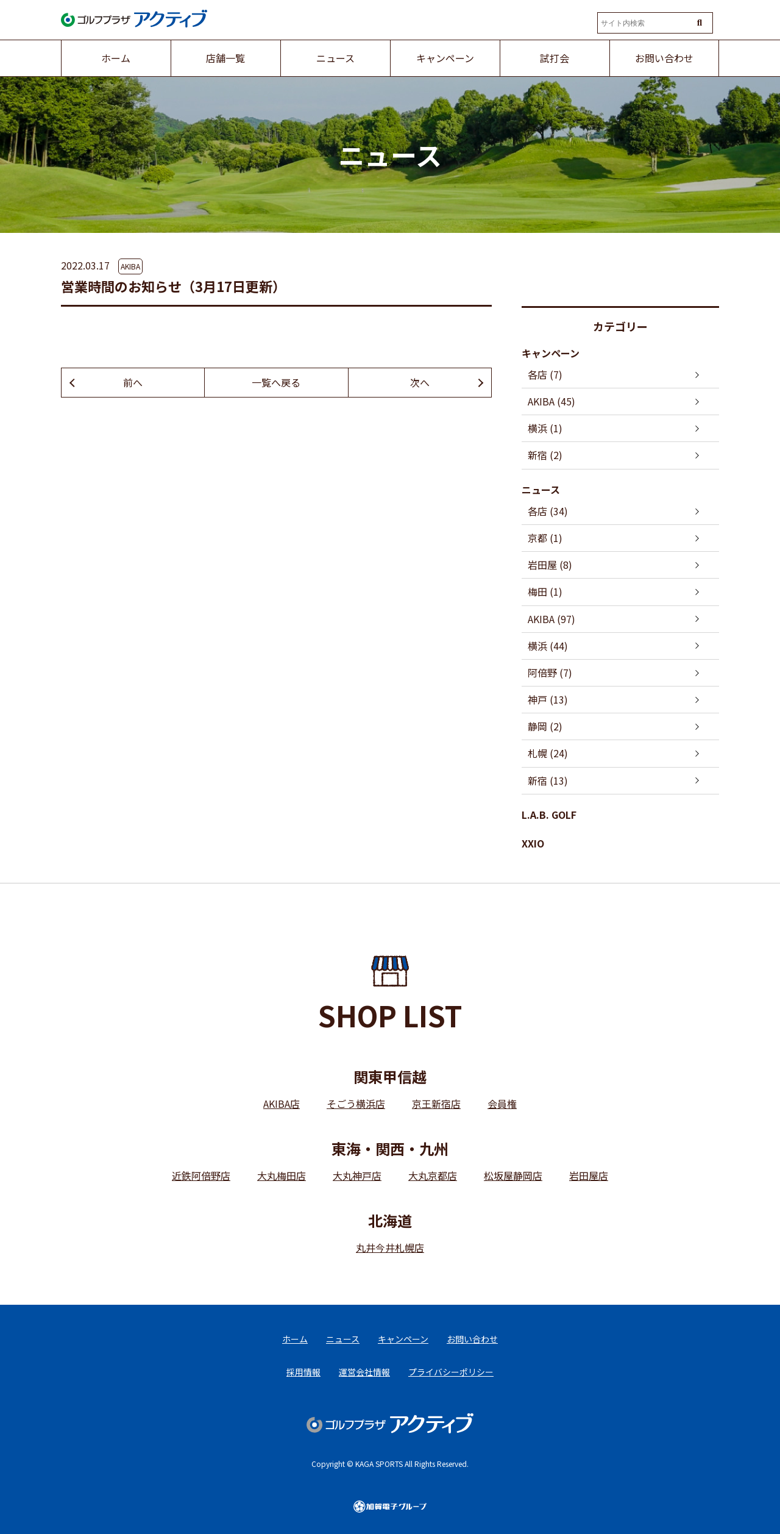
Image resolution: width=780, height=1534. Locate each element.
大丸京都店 (432, 1175)
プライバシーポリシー (451, 1372)
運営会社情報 (364, 1372)
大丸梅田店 (281, 1175)
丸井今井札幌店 (390, 1247)
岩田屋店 (588, 1175)
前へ (133, 382)
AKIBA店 (281, 1103)
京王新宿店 (436, 1103)
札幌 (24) (548, 753)
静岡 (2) (545, 726)
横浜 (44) (548, 645)
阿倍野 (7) (550, 672)
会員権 (502, 1103)
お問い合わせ (472, 1339)
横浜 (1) (545, 428)
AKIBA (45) (551, 401)
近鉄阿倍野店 (201, 1175)
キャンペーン (551, 353)
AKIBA (130, 266)
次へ (420, 382)
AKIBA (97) (551, 619)
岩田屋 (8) (550, 564)
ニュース (541, 489)
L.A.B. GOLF (549, 814)
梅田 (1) (545, 591)
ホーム (295, 1339)
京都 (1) (545, 537)
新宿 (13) (548, 780)
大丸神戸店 (357, 1175)
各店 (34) (548, 511)
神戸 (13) (548, 699)
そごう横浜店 (356, 1103)
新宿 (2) (545, 455)
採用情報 (303, 1372)
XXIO (533, 843)
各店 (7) (545, 374)
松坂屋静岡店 (513, 1175)
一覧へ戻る (276, 382)
